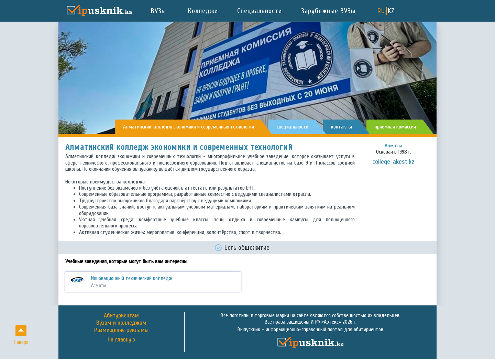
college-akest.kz (393, 162)
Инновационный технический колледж (132, 278)
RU (381, 11)
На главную (121, 339)
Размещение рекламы (121, 330)
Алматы (393, 146)
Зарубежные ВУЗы (328, 11)
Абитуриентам (121, 315)
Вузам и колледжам (121, 322)
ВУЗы (158, 11)
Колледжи (203, 11)
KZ (391, 11)
